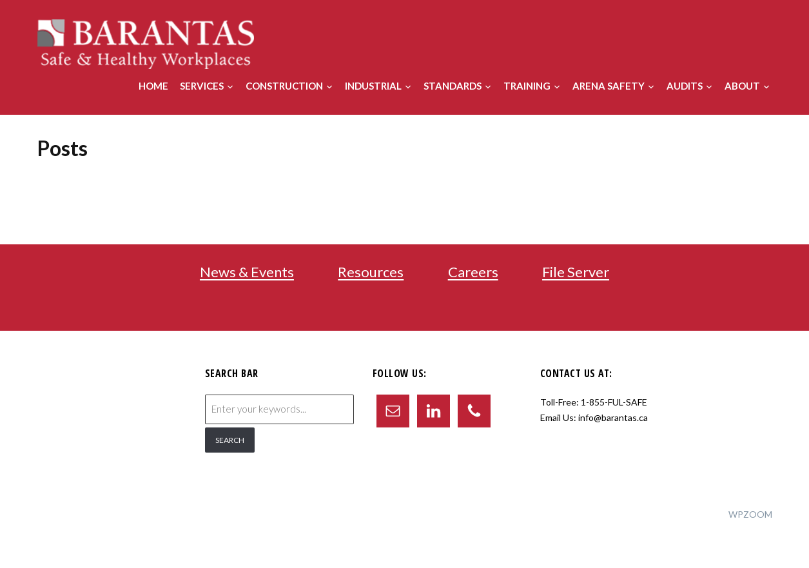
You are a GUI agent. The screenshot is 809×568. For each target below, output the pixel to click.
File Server (575, 272)
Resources (371, 272)
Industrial (373, 86)
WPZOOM (750, 514)
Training (527, 86)
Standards (453, 86)
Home (153, 86)
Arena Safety (608, 86)
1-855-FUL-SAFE (614, 402)
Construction (284, 86)
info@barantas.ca (613, 417)
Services (202, 86)
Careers (473, 272)
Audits (685, 86)
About (742, 86)
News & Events (247, 272)
